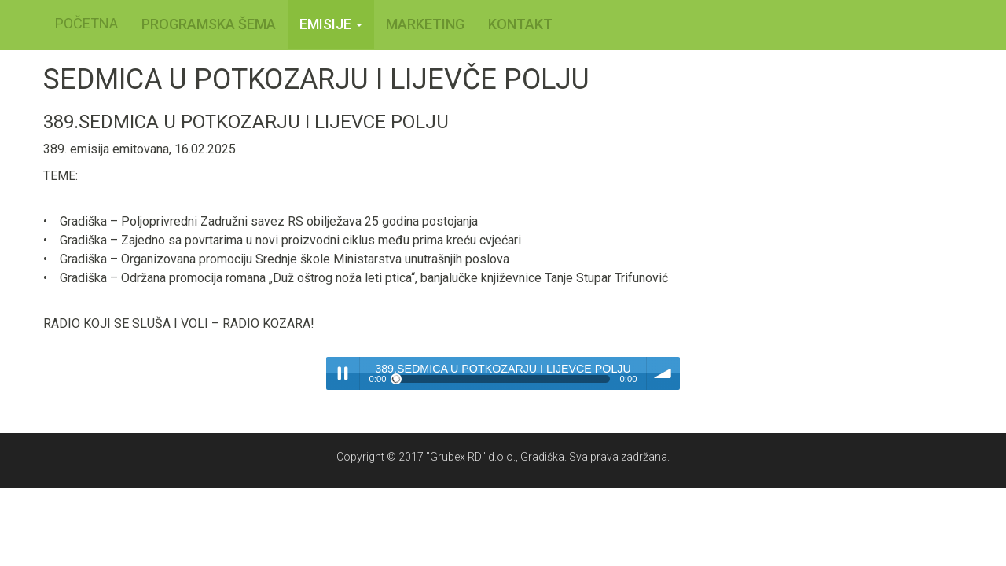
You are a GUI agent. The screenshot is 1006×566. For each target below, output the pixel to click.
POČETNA (86, 23)
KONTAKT (520, 24)
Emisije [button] (330, 24)
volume (663, 373)
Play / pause (342, 373)
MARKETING (425, 24)
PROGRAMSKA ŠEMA (208, 24)
